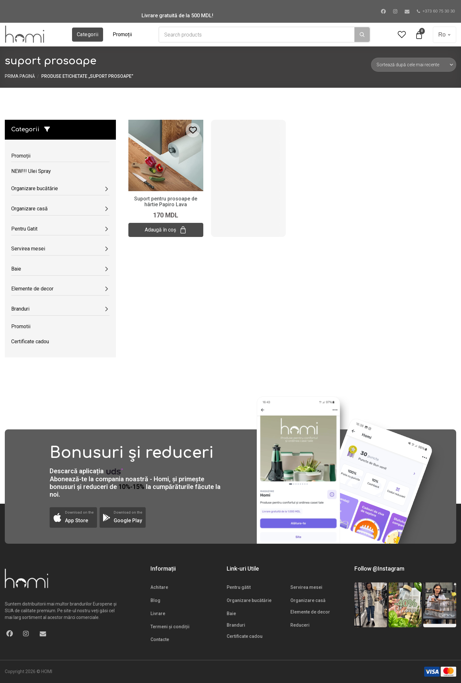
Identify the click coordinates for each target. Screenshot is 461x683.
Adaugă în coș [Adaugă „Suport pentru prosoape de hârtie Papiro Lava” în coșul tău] (166, 230)
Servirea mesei (306, 587)
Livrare (157, 613)
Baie (231, 613)
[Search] (362, 34)
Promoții (122, 34)
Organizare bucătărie (249, 600)
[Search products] (256, 34)
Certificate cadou (245, 636)
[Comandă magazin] (413, 65)
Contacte (159, 639)
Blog (155, 600)
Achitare (159, 587)
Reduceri (300, 625)
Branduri (236, 625)
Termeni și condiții (170, 626)
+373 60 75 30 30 (436, 11)
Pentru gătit (239, 587)
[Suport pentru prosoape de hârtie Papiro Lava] (165, 154)
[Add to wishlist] (193, 130)
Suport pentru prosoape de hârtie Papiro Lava (165, 201)
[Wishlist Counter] (402, 35)
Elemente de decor (310, 611)
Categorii (87, 34)
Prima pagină (20, 76)
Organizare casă (308, 600)
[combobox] (256, 34)
